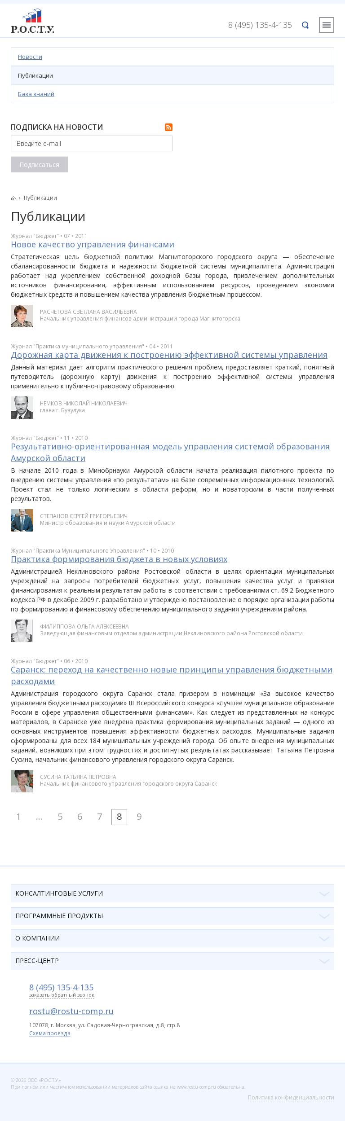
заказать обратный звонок (61, 995)
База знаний (36, 94)
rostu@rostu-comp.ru (71, 1011)
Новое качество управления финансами (92, 244)
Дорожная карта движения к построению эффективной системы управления (169, 354)
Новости (30, 57)
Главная (16, 197)
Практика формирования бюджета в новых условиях (119, 559)
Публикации (35, 75)
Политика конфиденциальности (291, 1097)
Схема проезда (50, 1034)
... (39, 816)
